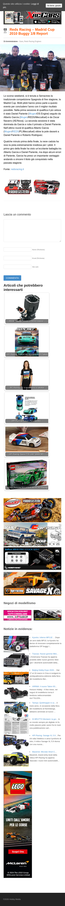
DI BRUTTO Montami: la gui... (45, 719)
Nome (38, 250)
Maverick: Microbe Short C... (44, 752)
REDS (15, 131)
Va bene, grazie (54, 5)
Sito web (35, 267)
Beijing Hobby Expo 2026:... (44, 670)
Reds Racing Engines (32, 41)
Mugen (32, 113)
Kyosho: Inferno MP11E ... (43, 637)
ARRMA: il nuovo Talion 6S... (44, 686)
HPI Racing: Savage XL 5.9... (44, 735)
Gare (21, 41)
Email (38, 258)
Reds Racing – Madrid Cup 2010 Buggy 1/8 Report (31, 31)
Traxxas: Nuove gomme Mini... (45, 654)
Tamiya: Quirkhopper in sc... (44, 703)
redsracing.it (17, 169)
